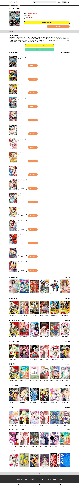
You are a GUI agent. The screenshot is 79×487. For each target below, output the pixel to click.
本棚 (60, 485)
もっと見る (67, 277)
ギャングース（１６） (22, 262)
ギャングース (19, 5)
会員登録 (64, 2)
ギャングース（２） (22, 70)
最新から (68, 52)
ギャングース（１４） (22, 234)
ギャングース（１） (22, 57)
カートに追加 (58, 26)
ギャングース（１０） (22, 180)
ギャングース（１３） (22, 221)
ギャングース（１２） (22, 207)
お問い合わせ (49, 479)
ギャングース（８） (22, 152)
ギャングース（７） (22, 139)
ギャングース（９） (22, 166)
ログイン (59, 2)
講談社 (29, 15)
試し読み (22, 188)
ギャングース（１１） (22, 193)
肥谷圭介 (30, 13)
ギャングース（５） (22, 111)
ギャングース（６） (22, 125)
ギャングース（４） (22, 98)
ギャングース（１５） (22, 248)
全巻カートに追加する (39, 49)
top (10, 5)
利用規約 (25, 479)
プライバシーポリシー (40, 479)
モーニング (31, 17)
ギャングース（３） (22, 84)
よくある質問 (19, 479)
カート (39, 485)
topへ (39, 473)
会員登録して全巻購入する (39, 45)
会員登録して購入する (47, 22)
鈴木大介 (35, 13)
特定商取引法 (31, 479)
